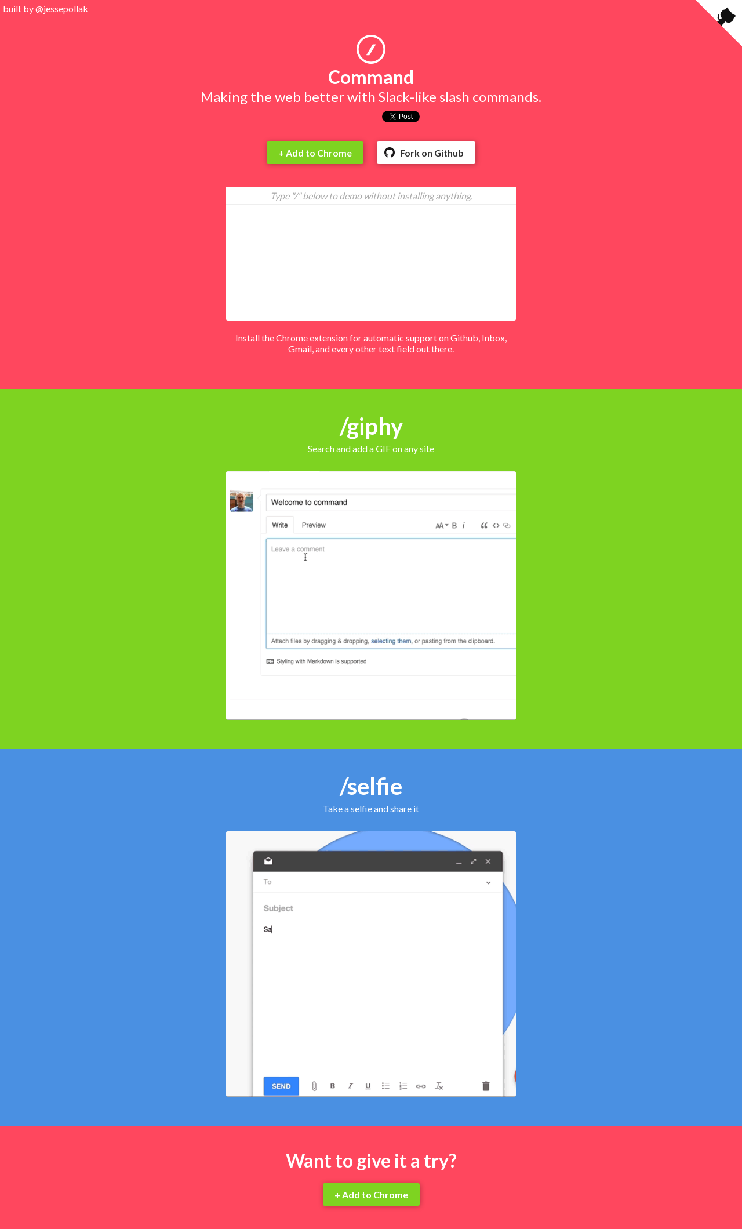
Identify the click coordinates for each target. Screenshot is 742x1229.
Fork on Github (432, 152)
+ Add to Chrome (315, 152)
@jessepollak (61, 8)
